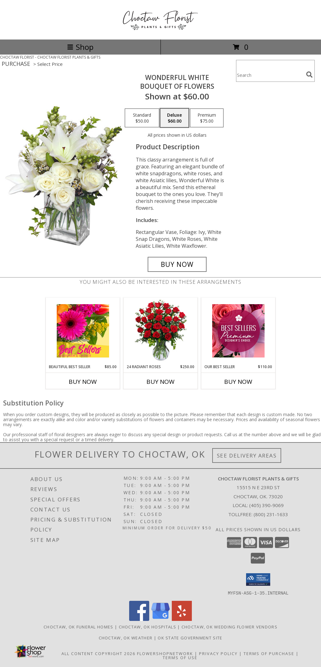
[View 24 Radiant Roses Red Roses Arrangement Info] (160, 331)
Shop (80, 47)
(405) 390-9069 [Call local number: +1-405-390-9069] (266, 505)
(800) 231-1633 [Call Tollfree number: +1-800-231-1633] (271, 514)
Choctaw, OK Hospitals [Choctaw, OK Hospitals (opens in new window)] (147, 626)
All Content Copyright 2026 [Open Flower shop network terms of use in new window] (98, 653)
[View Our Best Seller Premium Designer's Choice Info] (238, 331)
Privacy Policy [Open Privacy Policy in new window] (218, 653)
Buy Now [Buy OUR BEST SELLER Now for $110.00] (238, 382)
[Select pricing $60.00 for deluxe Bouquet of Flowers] (174, 118)
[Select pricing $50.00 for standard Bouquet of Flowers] (142, 118)
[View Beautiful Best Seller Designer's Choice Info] (83, 331)
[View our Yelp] (182, 619)
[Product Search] (269, 75)
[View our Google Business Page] (160, 619)
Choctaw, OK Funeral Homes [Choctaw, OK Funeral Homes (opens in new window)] (78, 626)
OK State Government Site (190, 637)
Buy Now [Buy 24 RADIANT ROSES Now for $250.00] (160, 382)
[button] (258, 579)
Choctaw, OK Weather (126, 637)
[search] (309, 74)
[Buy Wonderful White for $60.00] (177, 264)
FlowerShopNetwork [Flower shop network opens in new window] (165, 653)
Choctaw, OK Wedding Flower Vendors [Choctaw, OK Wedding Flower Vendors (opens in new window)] (229, 626)
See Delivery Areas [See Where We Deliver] (247, 455)
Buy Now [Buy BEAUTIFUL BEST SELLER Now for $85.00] (83, 382)
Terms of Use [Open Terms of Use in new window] (180, 657)
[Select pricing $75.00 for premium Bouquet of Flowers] (206, 118)
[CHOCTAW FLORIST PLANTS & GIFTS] (160, 30)
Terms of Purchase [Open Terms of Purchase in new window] (269, 653)
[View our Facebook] (139, 619)
